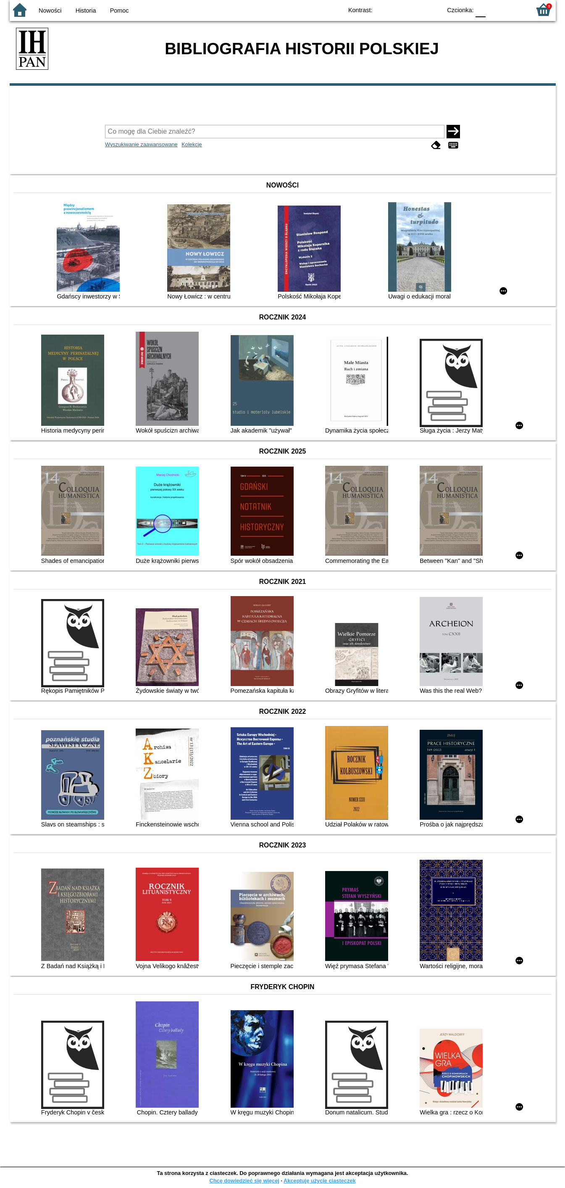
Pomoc (119, 10)
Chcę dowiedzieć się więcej (244, 1180)
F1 (495, 9)
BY (432, 9)
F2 (515, 9)
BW (399, 9)
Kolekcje (191, 144)
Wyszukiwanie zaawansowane (141, 144)
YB (415, 9)
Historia (86, 10)
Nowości (50, 10)
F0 (481, 9)
